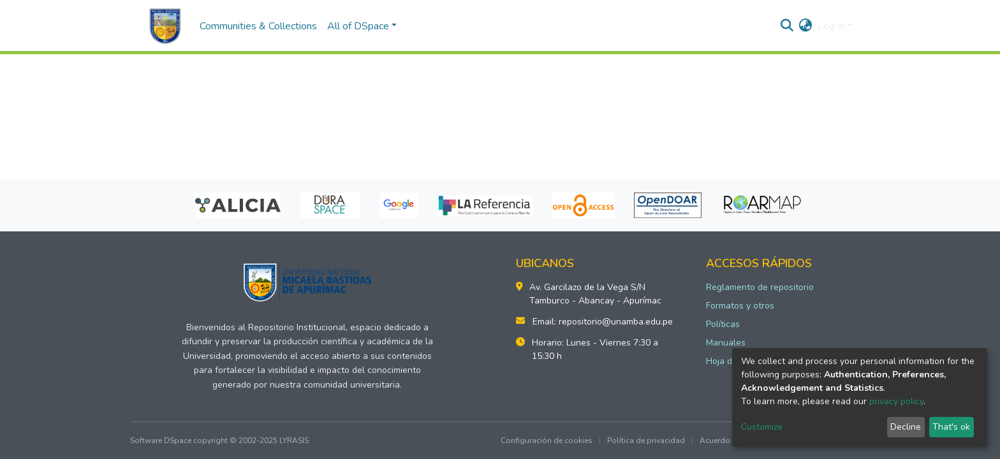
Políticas (723, 324)
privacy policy (896, 401)
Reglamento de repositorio (760, 287)
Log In (831, 26)
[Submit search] (787, 26)
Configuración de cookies (546, 440)
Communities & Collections (258, 26)
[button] (806, 26)
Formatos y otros (740, 306)
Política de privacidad (646, 440)
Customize (762, 427)
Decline (905, 427)
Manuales (726, 343)
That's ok (951, 427)
